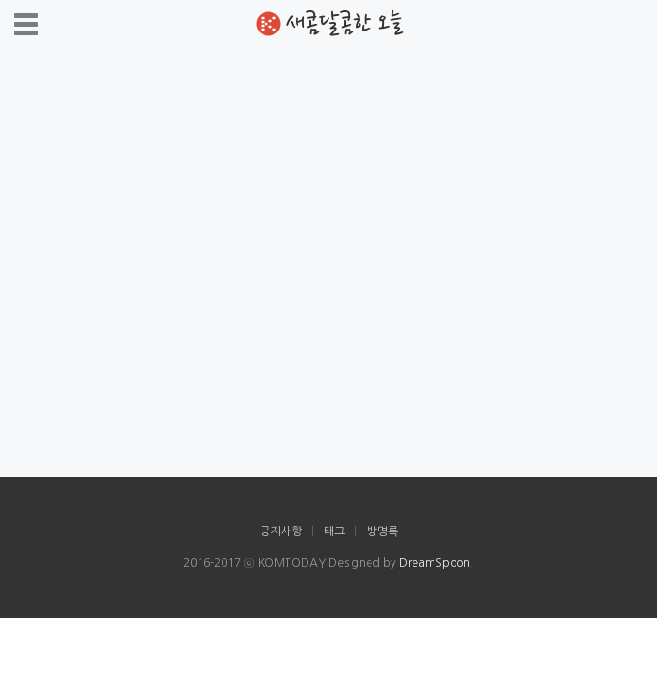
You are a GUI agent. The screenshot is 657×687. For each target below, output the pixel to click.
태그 (334, 531)
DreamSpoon (434, 563)
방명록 (382, 531)
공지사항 (281, 531)
